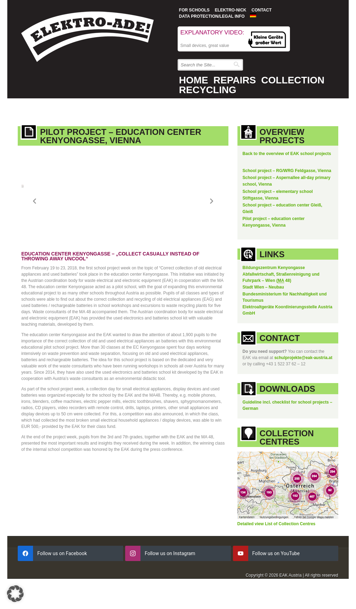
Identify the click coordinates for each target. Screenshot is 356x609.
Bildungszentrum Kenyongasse (274, 264)
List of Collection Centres (290, 520)
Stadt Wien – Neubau (263, 284)
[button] (15, 593)
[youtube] (285, 550)
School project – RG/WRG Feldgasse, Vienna (287, 170)
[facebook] (70, 550)
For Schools (194, 10)
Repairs (234, 80)
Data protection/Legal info (212, 16)
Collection (292, 80)
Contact (261, 10)
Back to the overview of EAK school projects (287, 153)
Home (193, 80)
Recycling (207, 89)
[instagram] (177, 550)
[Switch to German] (253, 15)
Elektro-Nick (230, 10)
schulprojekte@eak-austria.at (303, 354)
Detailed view (251, 520)
